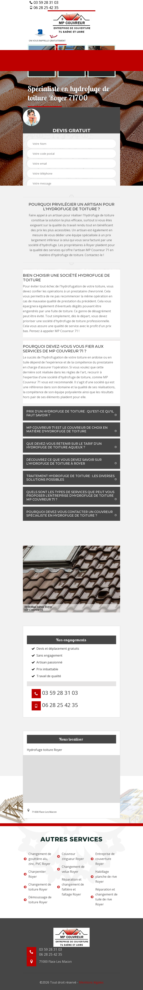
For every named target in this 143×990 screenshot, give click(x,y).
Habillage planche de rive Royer (104, 876)
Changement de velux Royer (70, 869)
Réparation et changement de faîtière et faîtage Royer (70, 886)
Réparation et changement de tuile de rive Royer (104, 896)
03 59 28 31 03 (44, 2)
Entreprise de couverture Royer (103, 859)
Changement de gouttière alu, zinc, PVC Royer (37, 859)
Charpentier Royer (35, 874)
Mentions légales (91, 982)
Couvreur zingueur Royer (70, 856)
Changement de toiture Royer (37, 886)
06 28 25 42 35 (44, 7)
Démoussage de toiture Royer (37, 899)
